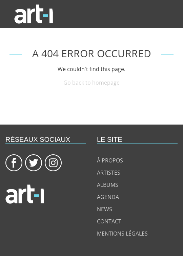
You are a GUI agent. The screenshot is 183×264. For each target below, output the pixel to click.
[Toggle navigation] (175, 14)
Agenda (108, 197)
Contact (109, 221)
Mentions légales (122, 233)
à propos (110, 160)
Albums (107, 185)
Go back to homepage (91, 82)
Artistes (108, 172)
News (104, 209)
